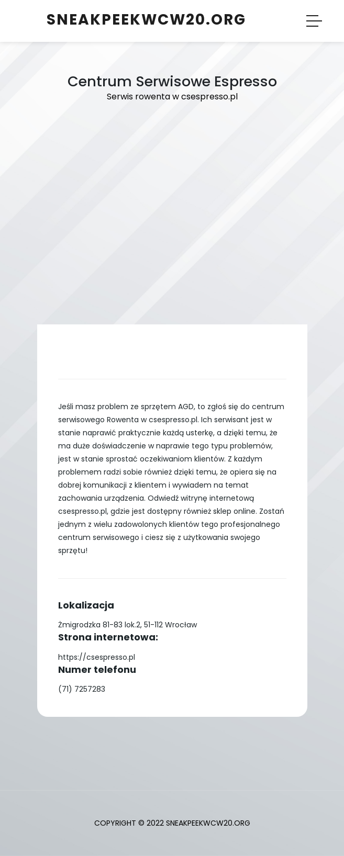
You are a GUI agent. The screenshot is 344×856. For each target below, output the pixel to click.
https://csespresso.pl (96, 657)
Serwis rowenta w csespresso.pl (172, 97)
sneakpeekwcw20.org (146, 19)
